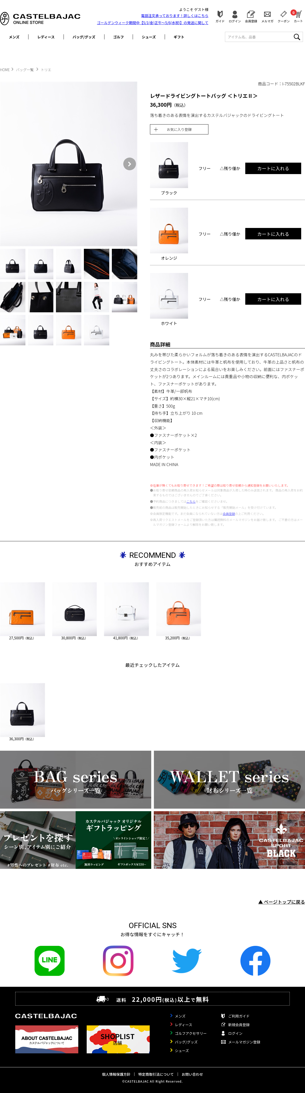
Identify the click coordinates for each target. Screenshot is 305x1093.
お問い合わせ (192, 1074)
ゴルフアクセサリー (191, 1033)
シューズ (149, 36)
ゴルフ (118, 36)
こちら (190, 501)
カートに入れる (273, 168)
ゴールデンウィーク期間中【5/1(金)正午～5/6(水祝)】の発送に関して (152, 22)
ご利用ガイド (239, 1016)
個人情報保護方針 (116, 1074)
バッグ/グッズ (84, 36)
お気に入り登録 (179, 129)
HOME (5, 69)
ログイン (235, 21)
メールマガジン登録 (244, 1042)
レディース (46, 36)
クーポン (284, 21)
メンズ (14, 36)
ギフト (179, 36)
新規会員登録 (239, 1024)
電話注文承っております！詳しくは (174, 15)
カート (298, 16)
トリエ (46, 69)
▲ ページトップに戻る (281, 901)
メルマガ (267, 21)
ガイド (220, 21)
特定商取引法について (156, 1074)
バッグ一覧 (25, 69)
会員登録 (251, 21)
